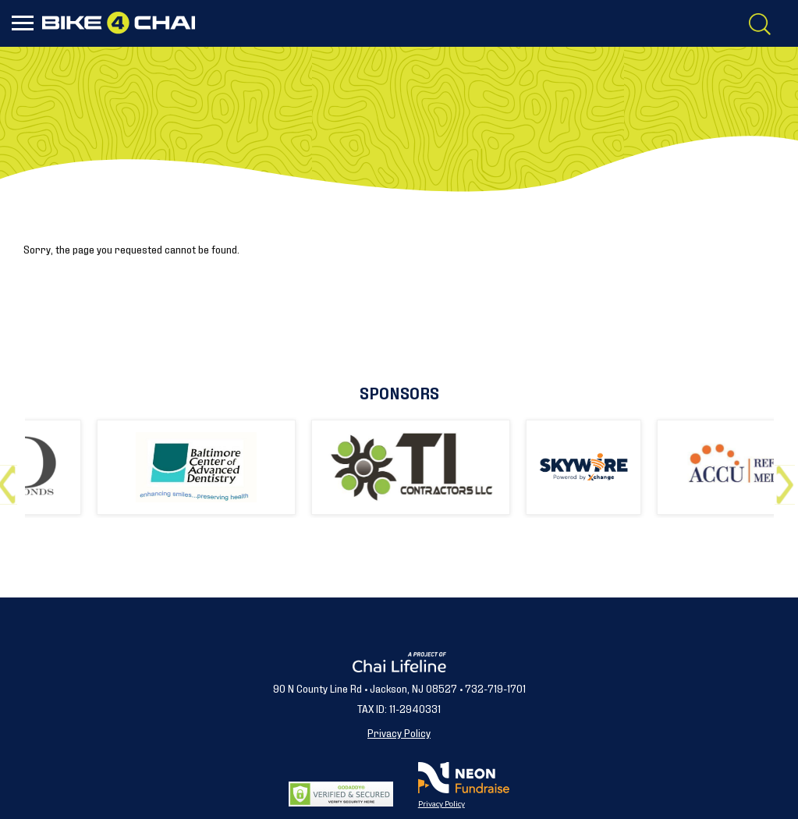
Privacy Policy (399, 732)
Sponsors (399, 392)
